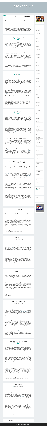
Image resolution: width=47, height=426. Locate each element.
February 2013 (38, 155)
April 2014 (37, 134)
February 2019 (38, 68)
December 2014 (38, 123)
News (37, 192)
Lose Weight (18, 271)
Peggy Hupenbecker (20, 330)
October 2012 (38, 158)
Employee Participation (18, 73)
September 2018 (38, 76)
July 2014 (37, 131)
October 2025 (38, 33)
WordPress (25, 424)
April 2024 (37, 36)
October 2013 (38, 142)
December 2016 (38, 100)
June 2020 (37, 44)
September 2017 (38, 91)
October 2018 (38, 75)
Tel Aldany (18, 209)
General (37, 191)
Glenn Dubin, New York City (25, 311)
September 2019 (38, 57)
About (37, 199)
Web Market (18, 384)
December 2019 (38, 52)
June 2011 (37, 179)
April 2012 (37, 166)
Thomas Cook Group (18, 37)
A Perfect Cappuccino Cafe (18, 341)
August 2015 (37, 115)
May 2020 (37, 46)
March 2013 (37, 153)
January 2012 (38, 171)
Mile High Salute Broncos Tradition (18, 16)
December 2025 (38, 30)
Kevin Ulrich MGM (25, 177)
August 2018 (37, 78)
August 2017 (37, 92)
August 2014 (37, 129)
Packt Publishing (27, 150)
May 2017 (37, 97)
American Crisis (18, 237)
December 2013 (38, 139)
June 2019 (37, 62)
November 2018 (38, 73)
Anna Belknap (15, 131)
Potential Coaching (18, 301)
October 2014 (38, 126)
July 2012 (37, 163)
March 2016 (37, 107)
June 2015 (37, 116)
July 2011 (37, 177)
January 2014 (38, 137)
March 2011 (37, 182)
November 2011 (38, 174)
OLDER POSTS (10, 420)
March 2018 (37, 84)
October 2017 (38, 89)
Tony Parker (7, 251)
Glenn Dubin (18, 399)
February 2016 (38, 108)
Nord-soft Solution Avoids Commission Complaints (18, 162)
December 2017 (38, 86)
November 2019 (38, 54)
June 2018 (37, 81)
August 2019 (37, 59)
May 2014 (37, 132)
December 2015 (38, 110)
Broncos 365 (5, 0)
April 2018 (37, 83)
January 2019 (38, 70)
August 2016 (37, 105)
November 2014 (38, 124)
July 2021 (37, 41)
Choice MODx (18, 111)
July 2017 (37, 94)
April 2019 (37, 65)
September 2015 (38, 113)
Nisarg (30, 424)
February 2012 (38, 169)
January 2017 (38, 99)
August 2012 (37, 161)
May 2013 (37, 150)
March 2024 (37, 38)
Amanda (21, 18)
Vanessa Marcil (29, 175)
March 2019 (37, 67)
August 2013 (37, 145)
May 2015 (37, 118)
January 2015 (38, 121)
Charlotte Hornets (21, 396)
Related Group (7, 173)
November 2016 (38, 102)
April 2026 (37, 28)
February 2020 (38, 49)
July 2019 (37, 60)
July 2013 (37, 147)
